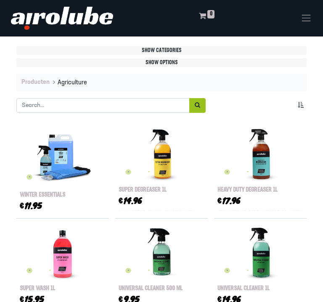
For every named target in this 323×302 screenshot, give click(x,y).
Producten (35, 82)
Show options (162, 63)
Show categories (162, 50)
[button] (302, 105)
